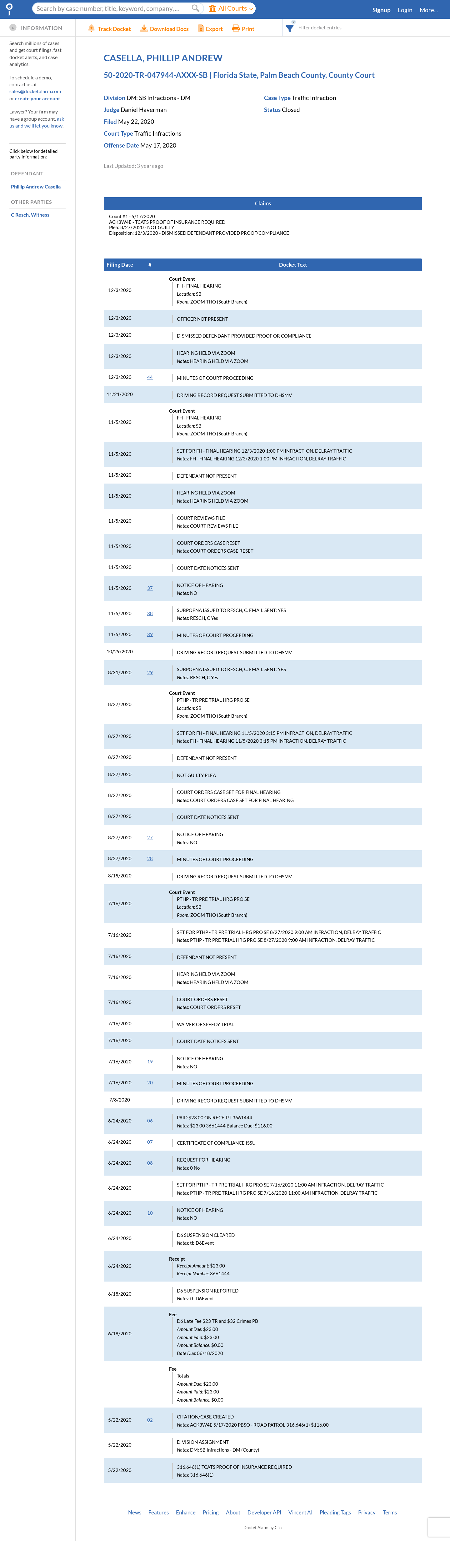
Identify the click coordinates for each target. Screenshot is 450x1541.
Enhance (186, 1512)
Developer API (264, 1512)
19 (150, 1061)
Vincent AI (300, 1512)
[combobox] (289, 27)
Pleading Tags (335, 1512)
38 (150, 613)
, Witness (30, 215)
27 (150, 837)
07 (150, 1142)
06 (150, 1120)
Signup (381, 10)
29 (150, 672)
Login (405, 10)
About (233, 1512)
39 (150, 634)
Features (158, 1512)
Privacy (367, 1512)
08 (150, 1163)
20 (150, 1082)
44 (150, 377)
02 (150, 1420)
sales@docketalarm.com (35, 91)
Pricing (211, 1512)
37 (150, 588)
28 (150, 858)
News (134, 1512)
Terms (390, 1512)
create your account (37, 98)
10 (150, 1213)
